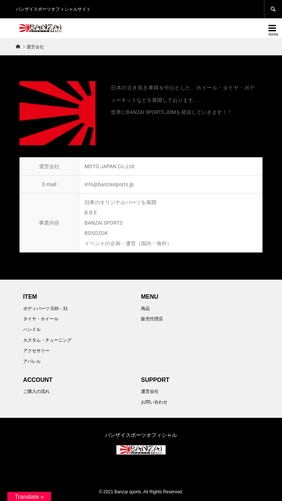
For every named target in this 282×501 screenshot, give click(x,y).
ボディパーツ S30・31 (45, 308)
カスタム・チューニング (47, 340)
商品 (145, 308)
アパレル (32, 361)
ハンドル (32, 329)
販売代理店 (152, 318)
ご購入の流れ (36, 391)
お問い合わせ (154, 402)
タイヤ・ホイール (40, 318)
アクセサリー (36, 350)
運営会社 (150, 391)
